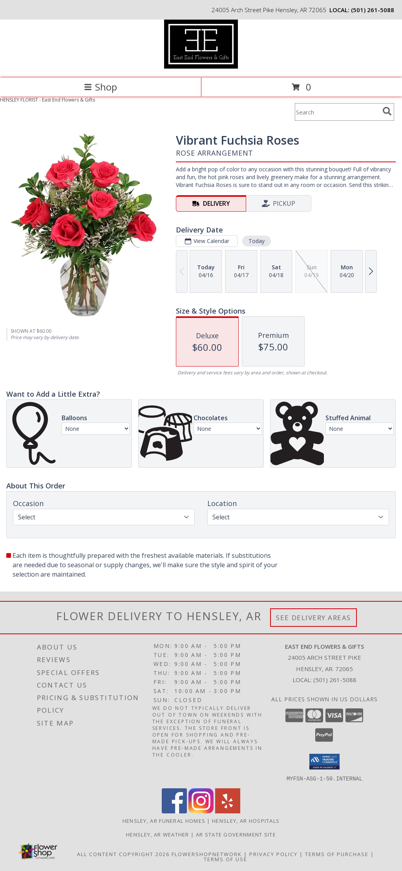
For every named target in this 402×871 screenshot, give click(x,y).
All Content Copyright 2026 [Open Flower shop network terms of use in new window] (123, 853)
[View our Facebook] (174, 811)
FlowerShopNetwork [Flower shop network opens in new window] (207, 853)
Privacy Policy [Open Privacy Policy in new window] (273, 853)
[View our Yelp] (227, 811)
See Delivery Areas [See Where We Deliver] (313, 617)
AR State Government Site (236, 834)
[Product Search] (337, 111)
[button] (324, 761)
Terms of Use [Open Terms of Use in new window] (225, 858)
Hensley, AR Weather (157, 834)
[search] (387, 111)
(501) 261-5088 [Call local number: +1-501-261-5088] (372, 10)
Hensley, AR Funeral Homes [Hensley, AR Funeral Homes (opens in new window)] (164, 820)
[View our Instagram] (201, 811)
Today (257, 241)
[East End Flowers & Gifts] (201, 66)
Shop (100, 86)
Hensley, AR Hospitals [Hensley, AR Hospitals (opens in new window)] (246, 820)
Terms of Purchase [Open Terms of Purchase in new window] (337, 853)
